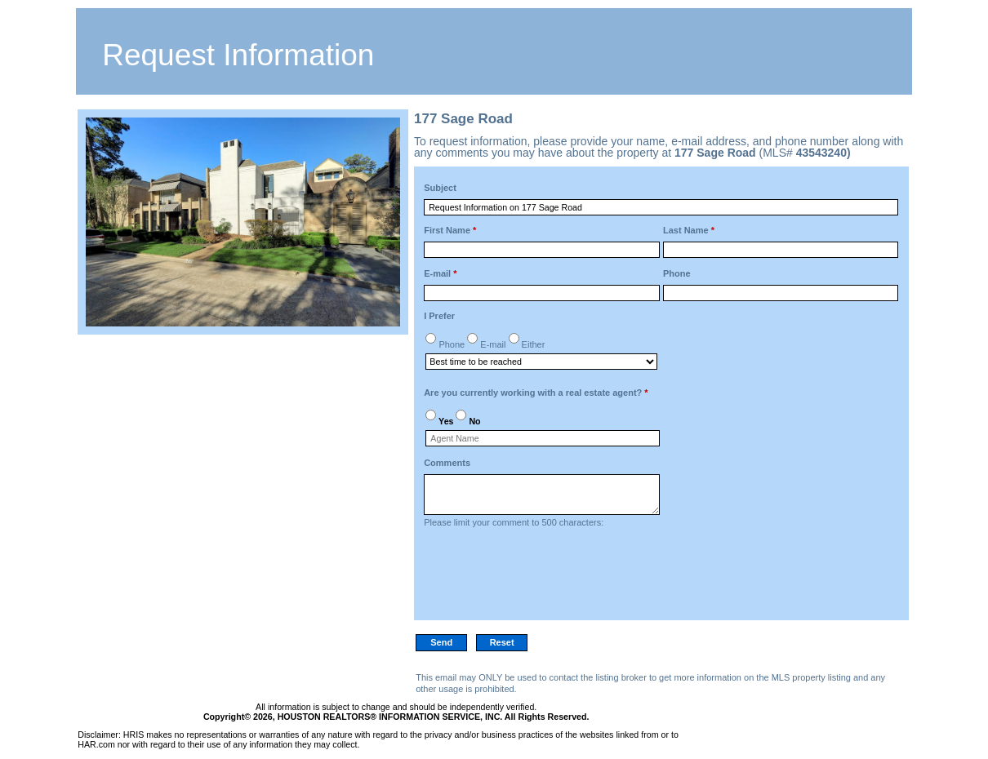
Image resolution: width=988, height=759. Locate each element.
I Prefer (439, 316)
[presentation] (548, 578)
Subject (440, 188)
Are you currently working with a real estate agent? (536, 392)
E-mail (440, 273)
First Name (450, 230)
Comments (447, 463)
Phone (677, 273)
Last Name (688, 230)
